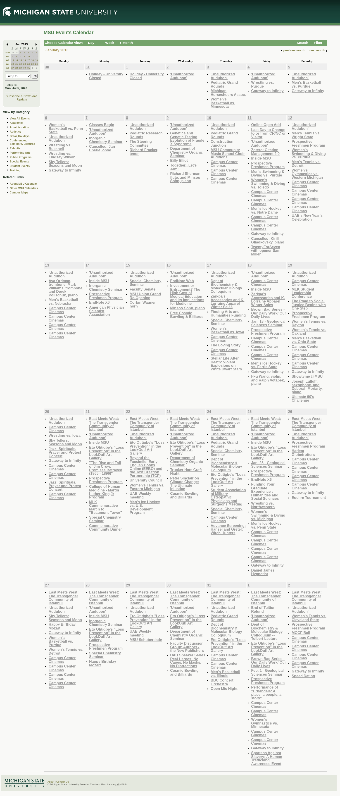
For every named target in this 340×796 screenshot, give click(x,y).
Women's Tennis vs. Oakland (309, 332)
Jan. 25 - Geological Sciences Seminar (268, 465)
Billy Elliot (179, 160)
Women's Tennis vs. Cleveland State (309, 618)
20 (12, 64)
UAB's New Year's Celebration (307, 217)
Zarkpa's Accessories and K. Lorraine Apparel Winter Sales (227, 301)
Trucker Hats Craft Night (186, 472)
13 (12, 60)
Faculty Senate (142, 289)
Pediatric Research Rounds (146, 135)
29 (20, 68)
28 (16, 68)
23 (24, 64)
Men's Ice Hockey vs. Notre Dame (266, 210)
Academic (16, 122)
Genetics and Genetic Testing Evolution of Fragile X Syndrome (187, 138)
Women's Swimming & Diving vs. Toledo (268, 183)
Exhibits (15, 148)
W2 (8, 56)
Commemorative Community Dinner (105, 527)
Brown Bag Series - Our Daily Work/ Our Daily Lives (268, 313)
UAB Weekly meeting (140, 495)
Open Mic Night (224, 688)
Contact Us (62, 781)
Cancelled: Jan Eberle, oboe (102, 148)
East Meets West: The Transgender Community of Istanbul (104, 424)
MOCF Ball (301, 633)
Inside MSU (261, 158)
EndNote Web (182, 281)
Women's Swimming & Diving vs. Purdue (309, 153)
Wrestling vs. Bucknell (60, 147)
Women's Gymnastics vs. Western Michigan (307, 173)
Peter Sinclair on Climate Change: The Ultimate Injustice (184, 483)
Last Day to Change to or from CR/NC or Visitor (268, 133)
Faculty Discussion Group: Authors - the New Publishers (187, 647)
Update (22, 99)
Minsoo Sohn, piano (187, 308)
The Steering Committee (141, 143)
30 (12, 52)
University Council (146, 480)
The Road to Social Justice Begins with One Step (309, 304)
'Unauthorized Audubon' (182, 76)
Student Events (20, 166)
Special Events (19, 161)
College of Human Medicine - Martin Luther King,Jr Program (104, 491)
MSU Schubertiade (146, 640)
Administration (19, 127)
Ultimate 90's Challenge (303, 399)
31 (16, 52)
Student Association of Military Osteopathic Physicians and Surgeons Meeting (228, 497)
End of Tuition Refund (263, 609)
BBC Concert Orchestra (222, 682)
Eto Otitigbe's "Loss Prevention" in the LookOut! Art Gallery (106, 452)
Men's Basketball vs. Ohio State (306, 340)
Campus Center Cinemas (224, 164)
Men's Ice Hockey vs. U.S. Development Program (145, 507)
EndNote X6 (99, 302)
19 (36, 60)
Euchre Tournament (309, 498)
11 (32, 56)
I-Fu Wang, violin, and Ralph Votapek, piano (268, 380)
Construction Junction (222, 143)
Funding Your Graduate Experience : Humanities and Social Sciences (265, 491)
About (51, 781)
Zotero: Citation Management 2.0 (265, 152)
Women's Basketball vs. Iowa (227, 330)
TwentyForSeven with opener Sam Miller (265, 250)
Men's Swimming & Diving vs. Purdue (267, 173)
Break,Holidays (20, 136)
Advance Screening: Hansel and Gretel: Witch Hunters (228, 529)
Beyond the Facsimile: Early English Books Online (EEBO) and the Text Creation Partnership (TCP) (146, 467)
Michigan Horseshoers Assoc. (228, 93)
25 (32, 64)
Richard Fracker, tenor (144, 152)
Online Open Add (266, 125)
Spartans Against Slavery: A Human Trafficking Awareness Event (266, 758)
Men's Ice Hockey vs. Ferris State (266, 365)
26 (36, 64)
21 (16, 64)
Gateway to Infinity (267, 91)
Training (15, 170)
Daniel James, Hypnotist (263, 572)
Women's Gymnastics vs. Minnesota (264, 723)
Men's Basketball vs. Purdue (306, 84)
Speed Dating (303, 676)
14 (16, 60)
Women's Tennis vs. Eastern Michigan (147, 487)
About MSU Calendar (23, 183)
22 (20, 64)
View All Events (20, 118)
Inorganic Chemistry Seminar (105, 140)
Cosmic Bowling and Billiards (184, 495)
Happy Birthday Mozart (62, 626)
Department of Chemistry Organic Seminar (186, 152)
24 (28, 64)
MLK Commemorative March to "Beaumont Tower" (105, 507)
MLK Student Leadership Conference (303, 292)
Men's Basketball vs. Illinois (225, 674)
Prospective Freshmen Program (268, 165)
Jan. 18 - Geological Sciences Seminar (268, 323)
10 (28, 56)
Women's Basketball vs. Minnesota (223, 102)
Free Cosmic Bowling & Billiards (186, 315)
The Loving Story (225, 345)
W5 (8, 68)
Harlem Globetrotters (303, 453)
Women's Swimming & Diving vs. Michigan (268, 515)
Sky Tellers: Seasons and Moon (65, 164)
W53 (7, 52)
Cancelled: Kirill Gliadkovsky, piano (267, 240)
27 (12, 68)
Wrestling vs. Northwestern (263, 505)
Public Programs (20, 157)
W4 (8, 64)
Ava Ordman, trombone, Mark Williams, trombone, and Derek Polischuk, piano (66, 288)
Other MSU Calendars (24, 188)
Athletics (15, 131)
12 (36, 56)
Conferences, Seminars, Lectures (22, 142)
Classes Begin (101, 125)
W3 (8, 60)
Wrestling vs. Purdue (262, 84)
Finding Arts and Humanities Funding (228, 313)
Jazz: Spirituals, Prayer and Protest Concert (65, 452)
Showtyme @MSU (307, 376)
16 (24, 60)
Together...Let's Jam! (183, 167)
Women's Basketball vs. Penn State (66, 128)
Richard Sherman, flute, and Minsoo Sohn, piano (185, 177)
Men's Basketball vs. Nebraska (63, 301)
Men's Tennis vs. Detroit (306, 164)
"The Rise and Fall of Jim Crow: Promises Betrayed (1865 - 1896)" (105, 468)
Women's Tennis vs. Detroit (66, 651)
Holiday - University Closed (106, 76)
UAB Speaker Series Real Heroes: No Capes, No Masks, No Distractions (187, 660)
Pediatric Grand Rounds (224, 84)
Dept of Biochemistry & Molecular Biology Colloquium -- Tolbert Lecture (267, 631)
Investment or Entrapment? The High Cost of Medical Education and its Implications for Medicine (187, 294)
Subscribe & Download (22, 96)
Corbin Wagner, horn (143, 304)
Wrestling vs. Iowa (65, 435)
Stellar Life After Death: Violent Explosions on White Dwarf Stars (226, 363)
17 (28, 60)
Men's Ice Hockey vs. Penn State (266, 525)
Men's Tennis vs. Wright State (306, 135)
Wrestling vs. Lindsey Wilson (62, 155)
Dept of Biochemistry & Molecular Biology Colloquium (226, 286)
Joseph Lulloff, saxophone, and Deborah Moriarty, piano (307, 386)
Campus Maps (19, 192)
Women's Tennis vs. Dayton (309, 323)
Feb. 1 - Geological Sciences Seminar (267, 672)
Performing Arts (20, 152)
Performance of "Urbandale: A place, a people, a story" (266, 692)
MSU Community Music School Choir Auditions (228, 153)
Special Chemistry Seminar (145, 283)
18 (32, 60)
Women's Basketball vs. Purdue (61, 641)
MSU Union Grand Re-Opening (145, 296)
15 (20, 60)
